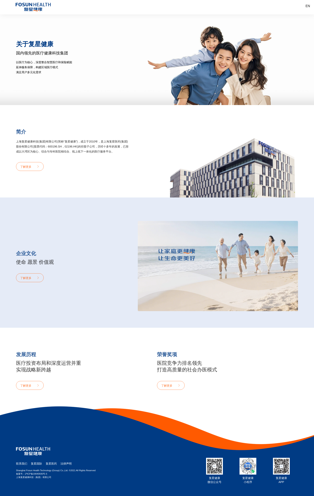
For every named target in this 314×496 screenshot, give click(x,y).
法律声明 (66, 463)
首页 (107, 7)
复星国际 (36, 463)
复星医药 (51, 463)
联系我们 (21, 463)
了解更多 (25, 176)
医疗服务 (178, 7)
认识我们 (142, 7)
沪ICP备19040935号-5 (36, 474)
